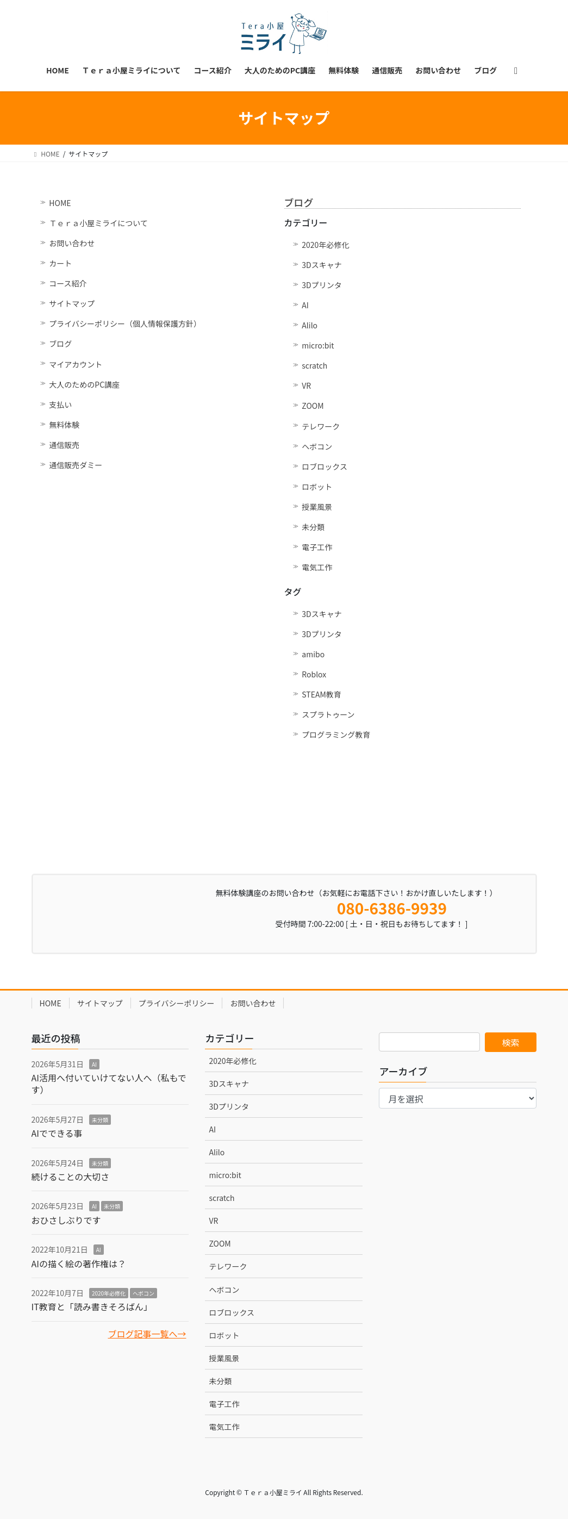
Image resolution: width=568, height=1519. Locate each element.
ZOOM (312, 405)
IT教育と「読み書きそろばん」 (92, 1306)
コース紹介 (67, 283)
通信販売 (64, 444)
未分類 (313, 526)
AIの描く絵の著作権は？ (79, 1263)
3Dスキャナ (321, 264)
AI (305, 305)
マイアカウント (75, 364)
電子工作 (317, 546)
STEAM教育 (321, 694)
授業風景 (317, 506)
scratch (314, 365)
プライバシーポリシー (177, 1003)
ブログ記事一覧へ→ (147, 1333)
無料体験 (64, 424)
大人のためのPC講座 (84, 384)
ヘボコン (317, 446)
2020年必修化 (325, 244)
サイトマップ (72, 303)
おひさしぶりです (66, 1220)
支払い (60, 404)
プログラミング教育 (336, 734)
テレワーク (321, 426)
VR (306, 385)
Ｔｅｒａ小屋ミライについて (98, 222)
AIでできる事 (57, 1133)
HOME (60, 202)
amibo (313, 654)
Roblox (314, 674)
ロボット (317, 486)
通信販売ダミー (75, 464)
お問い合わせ (72, 243)
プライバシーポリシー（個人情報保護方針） (125, 323)
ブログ (60, 343)
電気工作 (317, 567)
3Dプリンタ (321, 284)
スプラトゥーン (328, 714)
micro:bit (318, 345)
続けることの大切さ (71, 1176)
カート (60, 263)
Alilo (309, 325)
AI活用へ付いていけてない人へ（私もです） (109, 1083)
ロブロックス (324, 466)
